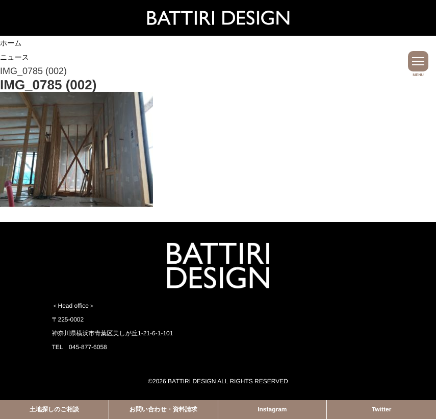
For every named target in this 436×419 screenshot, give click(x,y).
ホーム (11, 43)
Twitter (381, 409)
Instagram (272, 409)
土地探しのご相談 (54, 409)
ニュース (14, 57)
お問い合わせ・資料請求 (163, 409)
